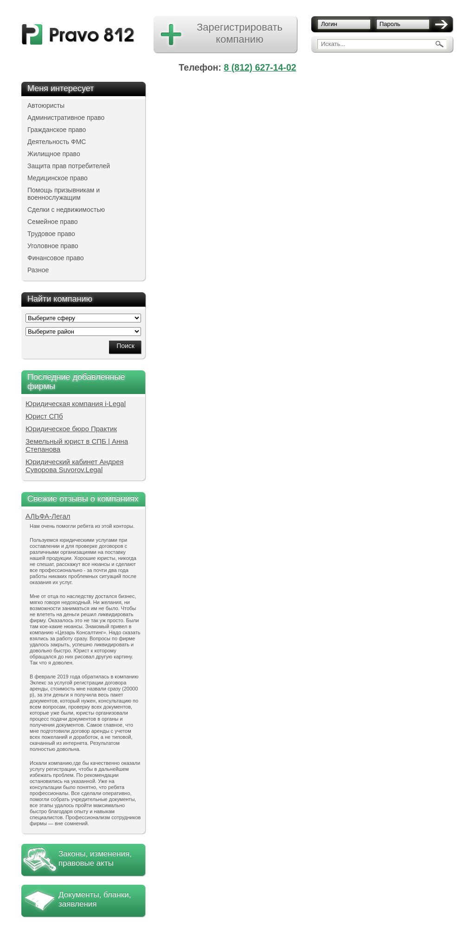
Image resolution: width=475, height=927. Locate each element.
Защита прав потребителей (68, 166)
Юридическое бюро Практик (71, 429)
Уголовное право (52, 246)
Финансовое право (55, 258)
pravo (78, 34)
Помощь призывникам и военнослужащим (63, 193)
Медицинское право (57, 178)
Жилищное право (53, 154)
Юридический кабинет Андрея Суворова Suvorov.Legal (74, 465)
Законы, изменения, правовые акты (95, 858)
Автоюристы (45, 105)
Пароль (389, 23)
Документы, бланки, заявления (94, 899)
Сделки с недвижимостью (66, 209)
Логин (329, 23)
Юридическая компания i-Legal (76, 404)
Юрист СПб (44, 416)
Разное (38, 270)
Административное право (65, 117)
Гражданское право (56, 129)
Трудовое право (51, 233)
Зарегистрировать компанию (239, 33)
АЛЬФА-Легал (48, 516)
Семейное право (52, 221)
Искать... (333, 43)
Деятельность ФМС (56, 141)
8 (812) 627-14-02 (260, 67)
